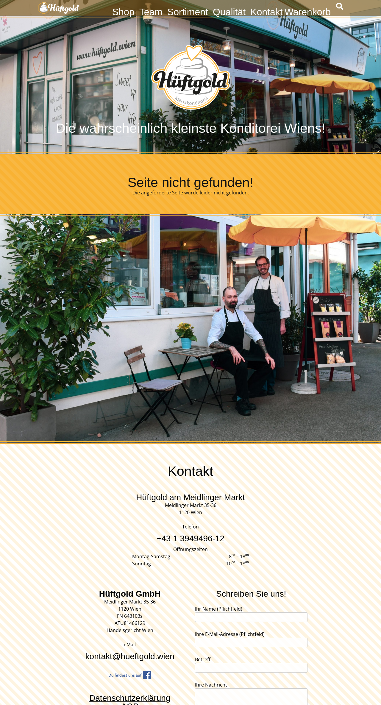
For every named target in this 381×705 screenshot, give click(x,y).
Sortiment (187, 11)
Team (151, 11)
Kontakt (266, 11)
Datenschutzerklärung (129, 698)
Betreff (251, 663)
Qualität (229, 11)
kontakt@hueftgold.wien (129, 656)
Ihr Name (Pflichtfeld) (251, 613)
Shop (123, 11)
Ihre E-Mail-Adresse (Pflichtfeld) (251, 638)
